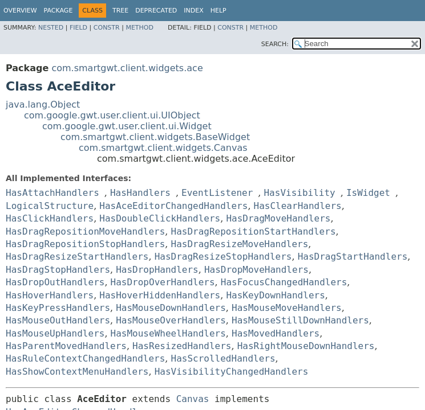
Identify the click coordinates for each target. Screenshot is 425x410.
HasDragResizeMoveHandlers (240, 244)
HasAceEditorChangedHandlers (173, 205)
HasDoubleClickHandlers (159, 218)
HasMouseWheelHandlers (168, 333)
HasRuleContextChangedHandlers (85, 358)
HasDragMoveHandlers (278, 218)
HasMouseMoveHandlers (287, 307)
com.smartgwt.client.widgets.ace (127, 68)
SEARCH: (275, 44)
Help (218, 10)
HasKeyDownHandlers (275, 295)
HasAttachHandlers (52, 192)
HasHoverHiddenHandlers (159, 295)
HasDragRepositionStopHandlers (85, 244)
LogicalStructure (50, 205)
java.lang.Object (43, 104)
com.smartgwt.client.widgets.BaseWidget (155, 137)
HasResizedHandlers (181, 346)
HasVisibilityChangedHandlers (232, 371)
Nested (50, 27)
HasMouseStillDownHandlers (300, 320)
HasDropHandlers (157, 269)
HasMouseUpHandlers (55, 333)
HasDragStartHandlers (353, 256)
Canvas (192, 398)
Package (58, 10)
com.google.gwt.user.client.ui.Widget (127, 126)
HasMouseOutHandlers (58, 320)
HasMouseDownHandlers (171, 307)
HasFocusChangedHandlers (284, 282)
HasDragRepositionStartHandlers (253, 231)
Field (78, 27)
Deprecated (156, 10)
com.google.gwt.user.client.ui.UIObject (112, 115)
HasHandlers (140, 192)
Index (193, 10)
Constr (107, 27)
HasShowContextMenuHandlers (77, 371)
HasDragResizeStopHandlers (223, 256)
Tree (120, 10)
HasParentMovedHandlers (66, 346)
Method (139, 27)
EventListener (217, 192)
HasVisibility (299, 192)
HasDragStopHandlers (58, 269)
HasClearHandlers (298, 205)
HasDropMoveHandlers (256, 269)
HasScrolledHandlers (223, 358)
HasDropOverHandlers (163, 282)
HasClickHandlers (50, 218)
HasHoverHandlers (50, 295)
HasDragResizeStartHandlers (77, 256)
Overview (20, 10)
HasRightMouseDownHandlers (306, 346)
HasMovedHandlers (275, 333)
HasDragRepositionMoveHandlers (85, 231)
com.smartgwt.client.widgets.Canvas (163, 147)
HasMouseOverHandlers (171, 320)
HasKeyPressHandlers (58, 307)
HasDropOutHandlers (55, 282)
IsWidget (368, 192)
